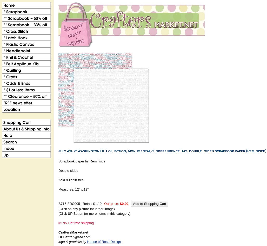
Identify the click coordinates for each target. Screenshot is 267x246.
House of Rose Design (104, 242)
